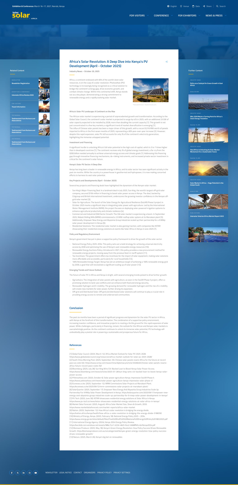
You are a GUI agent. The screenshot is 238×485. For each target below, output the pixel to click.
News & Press (214, 15)
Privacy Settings (122, 472)
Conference (161, 15)
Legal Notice (65, 472)
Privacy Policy (104, 472)
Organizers (89, 472)
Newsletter (51, 472)
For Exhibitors (187, 15)
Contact (78, 472)
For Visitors (137, 15)
